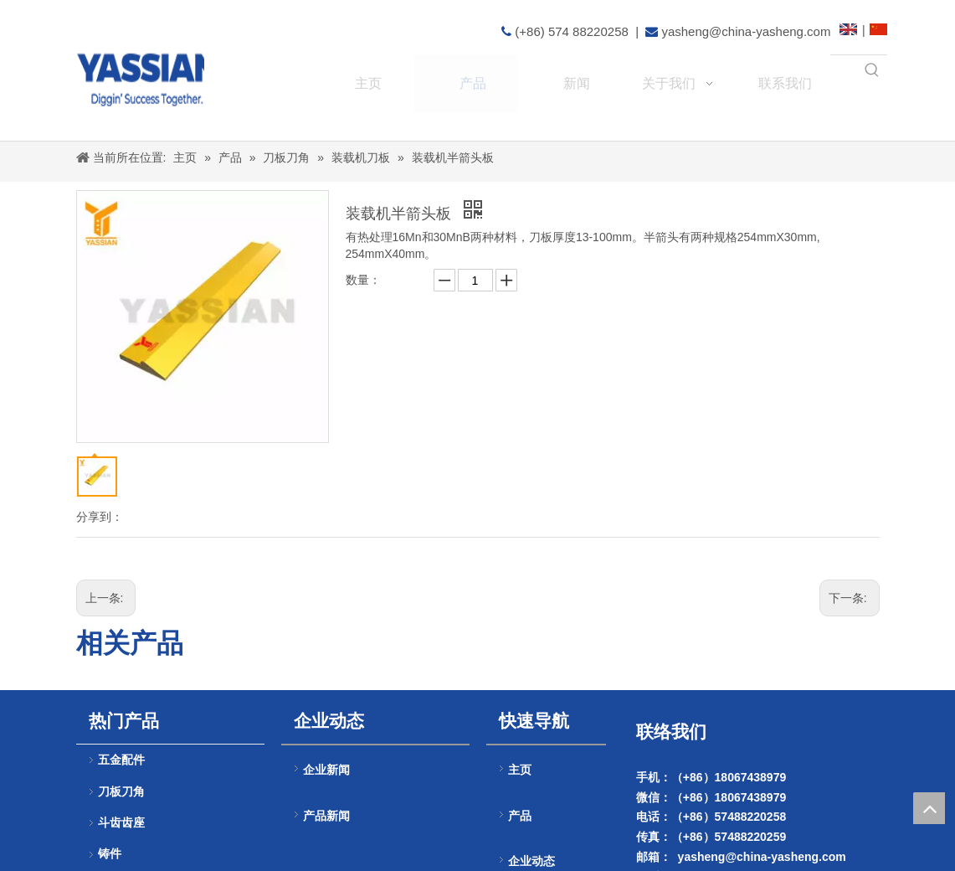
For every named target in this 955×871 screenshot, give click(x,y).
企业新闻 (326, 769)
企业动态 (531, 861)
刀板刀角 (121, 792)
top (929, 808)
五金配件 (121, 760)
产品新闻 (326, 815)
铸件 (109, 854)
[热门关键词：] (872, 70)
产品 (519, 816)
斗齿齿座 (121, 823)
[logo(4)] (167, 72)
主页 (519, 770)
